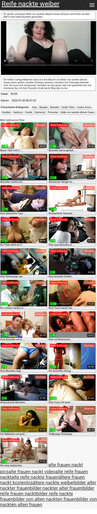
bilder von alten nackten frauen (45, 499)
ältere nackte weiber (53, 482)
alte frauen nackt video (32, 471)
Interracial (40, 112)
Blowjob (43, 107)
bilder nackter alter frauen (56, 488)
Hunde (28, 112)
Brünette (54, 107)
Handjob (6, 112)
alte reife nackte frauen (35, 477)
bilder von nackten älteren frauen (77, 112)
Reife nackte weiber (30, 4)
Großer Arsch (84, 107)
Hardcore (18, 112)
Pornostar (53, 112)
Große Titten (68, 107)
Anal (34, 107)
